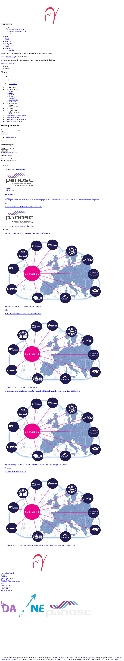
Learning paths (9, 45)
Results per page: (6, 160)
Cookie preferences (7, 585)
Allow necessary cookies (8, 63)
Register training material (9, 152)
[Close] (2, 141)
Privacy (3, 583)
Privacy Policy (10, 57)
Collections (8, 43)
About (7, 36)
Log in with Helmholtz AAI (17, 31)
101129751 (36, 659)
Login (10, 33)
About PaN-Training (7, 578)
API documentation (7, 590)
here (35, 60)
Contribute (4, 576)
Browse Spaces (5, 580)
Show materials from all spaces (15, 115)
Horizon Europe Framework (9, 659)
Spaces (7, 46)
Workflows (8, 41)
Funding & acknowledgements (10, 582)
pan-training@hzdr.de (7, 573)
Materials (7, 40)
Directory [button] (8, 48)
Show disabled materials (13, 117)
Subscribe (4, 134)
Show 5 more (13, 101)
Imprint (3, 575)
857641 (111, 657)
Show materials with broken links (16, 119)
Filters (3, 132)
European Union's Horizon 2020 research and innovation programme (73, 657)
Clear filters (13, 84)
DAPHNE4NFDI (58, 659)
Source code (4, 589)
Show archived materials (13, 121)
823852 (117, 657)
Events (7, 38)
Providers (11, 50)
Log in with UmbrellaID (16, 29)
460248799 (115, 659)
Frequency (4, 148)
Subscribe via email (11, 137)
